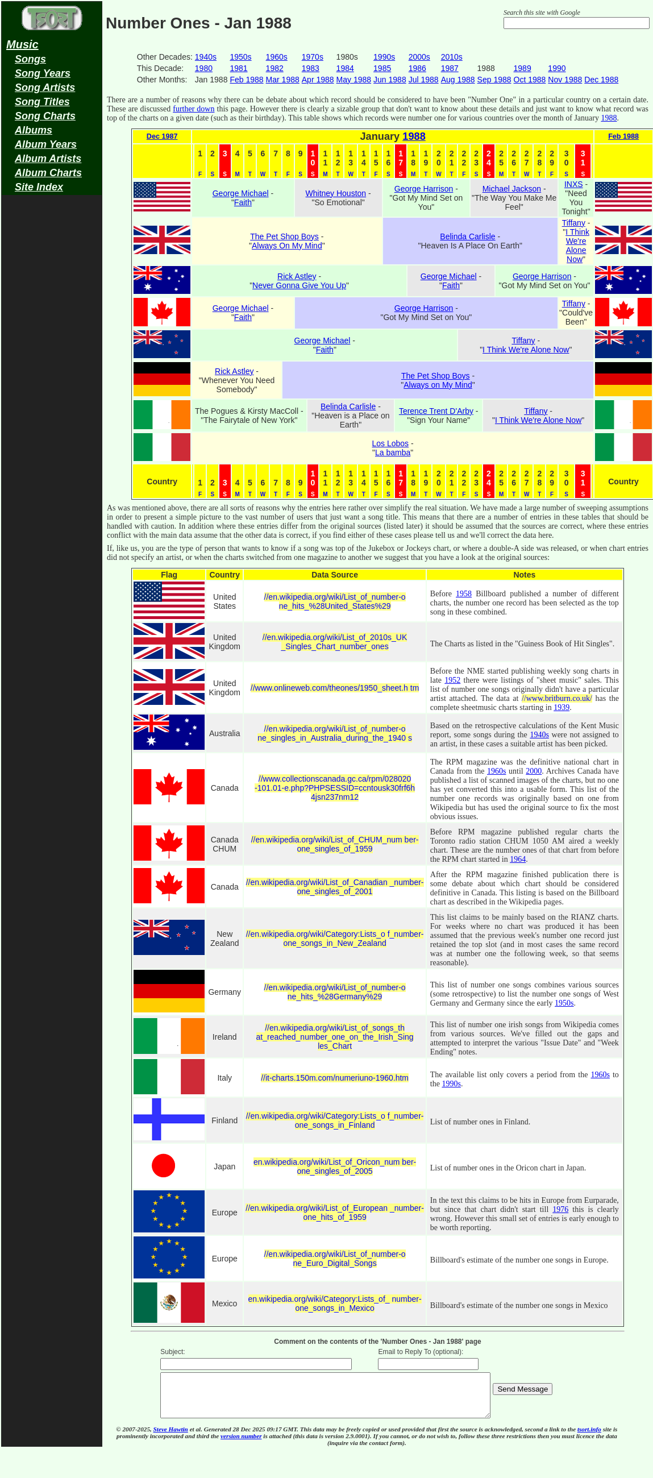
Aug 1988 (458, 79)
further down (193, 109)
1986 (417, 68)
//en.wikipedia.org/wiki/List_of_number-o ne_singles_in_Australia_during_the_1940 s (334, 733)
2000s (419, 56)
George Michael (241, 193)
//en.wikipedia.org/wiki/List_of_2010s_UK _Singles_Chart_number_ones (335, 642)
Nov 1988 (565, 79)
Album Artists (48, 158)
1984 (345, 68)
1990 (556, 68)
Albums (33, 130)
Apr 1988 (318, 79)
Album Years (46, 144)
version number (241, 1444)
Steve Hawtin (170, 1437)
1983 (310, 68)
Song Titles (42, 101)
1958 (464, 593)
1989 (522, 68)
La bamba (392, 452)
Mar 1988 (283, 79)
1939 (561, 707)
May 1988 (353, 79)
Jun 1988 (389, 79)
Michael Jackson (512, 188)
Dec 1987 (162, 136)
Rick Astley (296, 276)
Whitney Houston (336, 193)
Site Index (39, 187)
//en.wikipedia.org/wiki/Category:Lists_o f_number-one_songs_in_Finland (335, 1120)
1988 (609, 118)
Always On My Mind (287, 245)
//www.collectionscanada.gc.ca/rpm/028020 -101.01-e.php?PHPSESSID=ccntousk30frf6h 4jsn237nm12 (335, 788)
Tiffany (573, 222)
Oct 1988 (530, 79)
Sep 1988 (494, 79)
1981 (238, 68)
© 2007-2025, (134, 1437)
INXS (573, 184)
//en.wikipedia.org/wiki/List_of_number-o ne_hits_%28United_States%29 (335, 601)
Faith (243, 202)
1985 (382, 68)
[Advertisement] (51, 378)
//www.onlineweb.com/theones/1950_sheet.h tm (335, 687)
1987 (450, 68)
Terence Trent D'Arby (436, 411)
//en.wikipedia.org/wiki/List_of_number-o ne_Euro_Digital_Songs (335, 1258)
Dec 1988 (601, 79)
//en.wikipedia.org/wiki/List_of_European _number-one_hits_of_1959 (335, 1212)
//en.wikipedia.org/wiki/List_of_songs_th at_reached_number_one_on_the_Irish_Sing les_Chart (335, 1037)
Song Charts (45, 116)
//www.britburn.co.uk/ (557, 698)
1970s (312, 56)
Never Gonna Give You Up (299, 285)
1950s (240, 56)
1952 (452, 680)
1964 (518, 859)
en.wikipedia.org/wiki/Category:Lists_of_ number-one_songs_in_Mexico (335, 1303)
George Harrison (424, 188)
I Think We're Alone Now (577, 245)
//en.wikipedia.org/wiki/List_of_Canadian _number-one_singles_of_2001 (335, 887)
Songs (30, 59)
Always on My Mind (438, 384)
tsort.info (589, 1437)
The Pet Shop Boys (284, 236)
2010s (452, 56)
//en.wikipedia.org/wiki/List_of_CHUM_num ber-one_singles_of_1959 (335, 844)
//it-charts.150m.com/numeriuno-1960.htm (335, 1077)
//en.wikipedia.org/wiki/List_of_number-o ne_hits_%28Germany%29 (335, 992)
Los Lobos (390, 443)
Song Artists (45, 87)
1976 (560, 1209)
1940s (206, 56)
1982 (275, 68)
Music (22, 44)
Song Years (42, 73)
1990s (384, 56)
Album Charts (48, 172)
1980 (204, 68)
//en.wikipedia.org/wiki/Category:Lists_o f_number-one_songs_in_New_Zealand (335, 938)
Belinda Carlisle (467, 236)
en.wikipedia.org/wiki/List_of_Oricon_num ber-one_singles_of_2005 (334, 1166)
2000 (534, 771)
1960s (277, 56)
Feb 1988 (246, 79)
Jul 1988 (424, 79)
